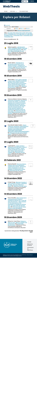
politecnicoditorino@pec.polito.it (16, 255)
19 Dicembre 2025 (8, 36)
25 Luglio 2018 (11, 32)
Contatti (29, 242)
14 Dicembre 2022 (17, 35)
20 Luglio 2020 (20, 34)
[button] (8, 28)
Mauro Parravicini (15, 112)
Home (5, 11)
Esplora (12, 11)
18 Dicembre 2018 (20, 32)
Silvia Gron (18, 68)
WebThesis (11, 6)
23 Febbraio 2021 (8, 35)
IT (31, 1)
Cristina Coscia (11, 208)
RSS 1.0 (21, 28)
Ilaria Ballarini (19, 208)
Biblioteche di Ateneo (30, 244)
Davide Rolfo (20, 223)
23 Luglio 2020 (28, 34)
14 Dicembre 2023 (27, 35)
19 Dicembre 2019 (11, 34)
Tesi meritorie (23, 11)
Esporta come (7, 26)
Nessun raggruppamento (24, 30)
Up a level (7, 25)
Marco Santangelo (15, 51)
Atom (16, 28)
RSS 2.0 (26, 28)
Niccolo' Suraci (11, 87)
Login (25, 1)
